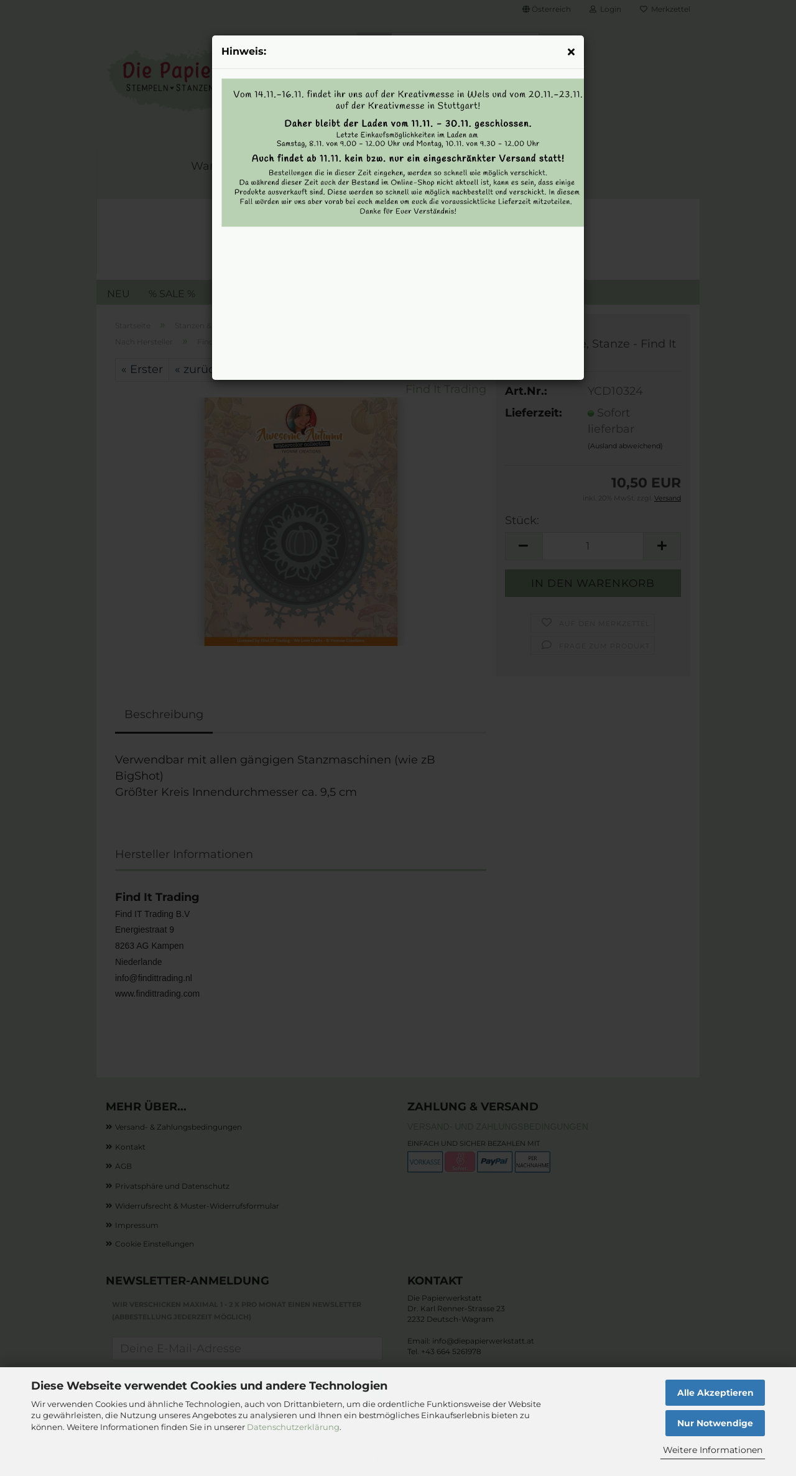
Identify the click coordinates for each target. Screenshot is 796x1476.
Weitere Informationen (712, 1449)
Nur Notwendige (715, 1423)
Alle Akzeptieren (715, 1392)
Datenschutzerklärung (293, 1427)
